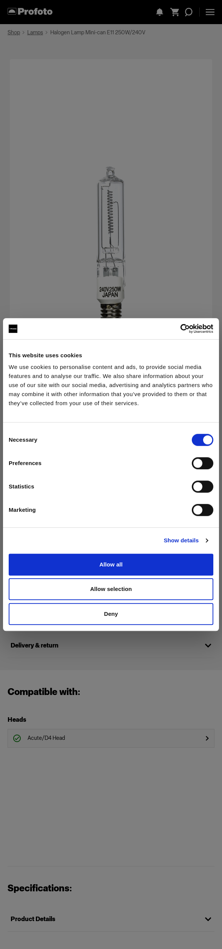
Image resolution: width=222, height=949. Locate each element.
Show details (181, 540)
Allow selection (111, 589)
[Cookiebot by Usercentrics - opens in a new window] (180, 329)
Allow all (111, 564)
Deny (111, 614)
